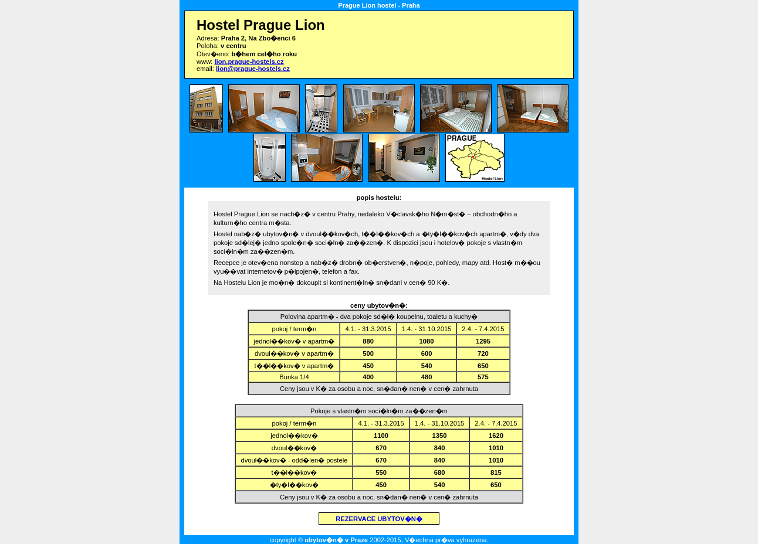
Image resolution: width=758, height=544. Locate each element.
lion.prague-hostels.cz (248, 61)
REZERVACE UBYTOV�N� (379, 518)
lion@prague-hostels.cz (253, 68)
